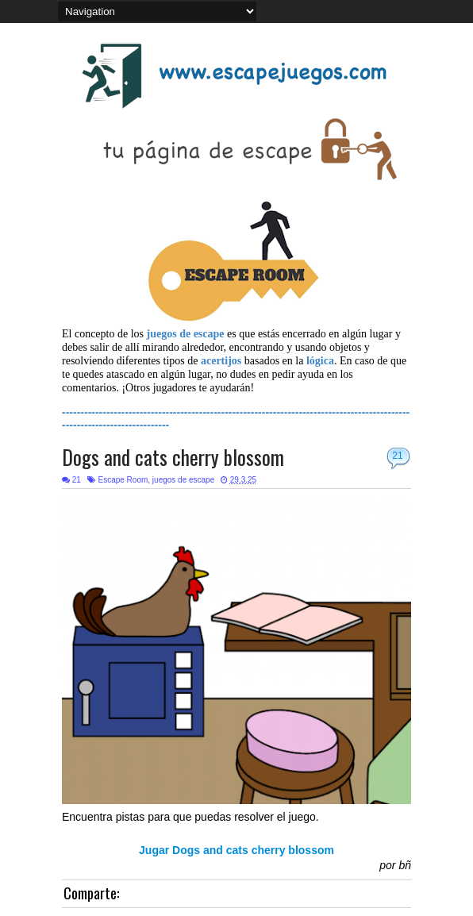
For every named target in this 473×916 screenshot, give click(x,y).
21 (397, 455)
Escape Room (123, 479)
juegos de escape (183, 479)
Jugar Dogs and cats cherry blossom (236, 850)
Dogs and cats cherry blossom (173, 456)
